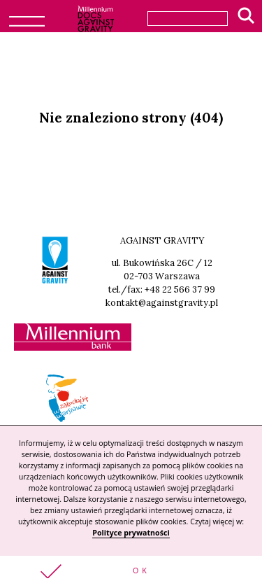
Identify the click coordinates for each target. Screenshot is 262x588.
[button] (131, 572)
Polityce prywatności (130, 533)
